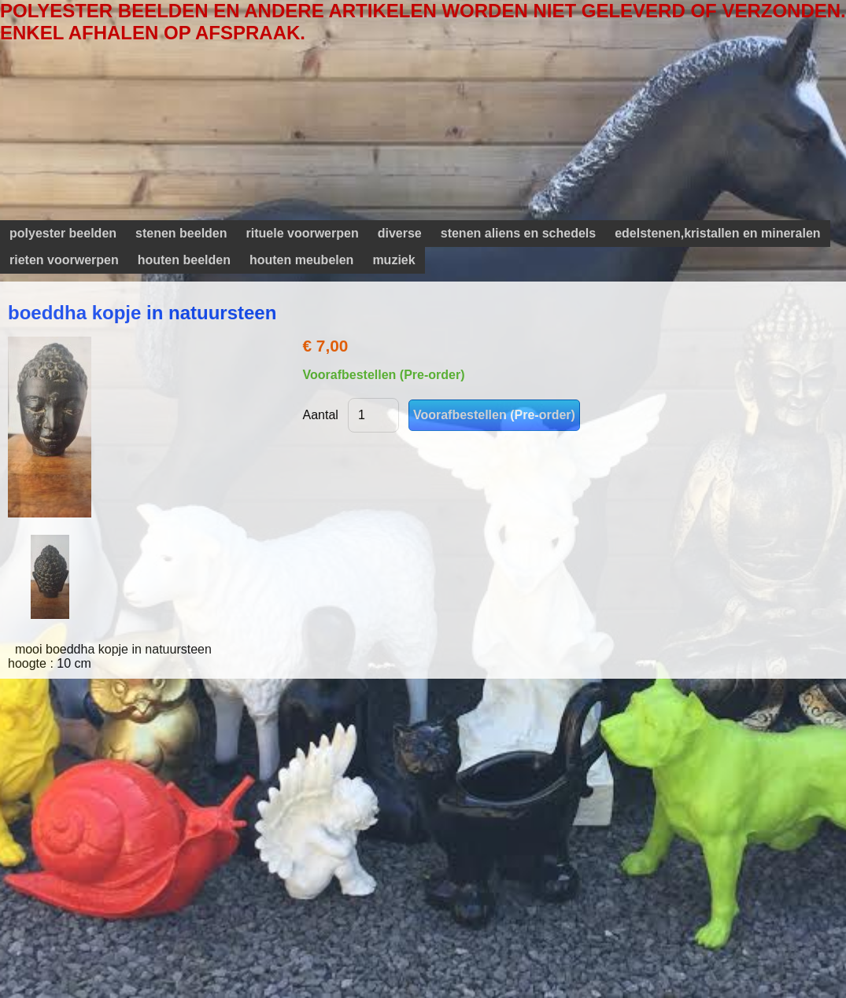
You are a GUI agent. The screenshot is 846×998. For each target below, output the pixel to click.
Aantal (320, 415)
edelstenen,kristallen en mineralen (717, 233)
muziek (393, 260)
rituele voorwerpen (302, 233)
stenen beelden (181, 233)
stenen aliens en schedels (518, 233)
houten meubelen (301, 260)
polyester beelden (62, 233)
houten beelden (184, 260)
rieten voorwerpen (64, 260)
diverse (400, 233)
